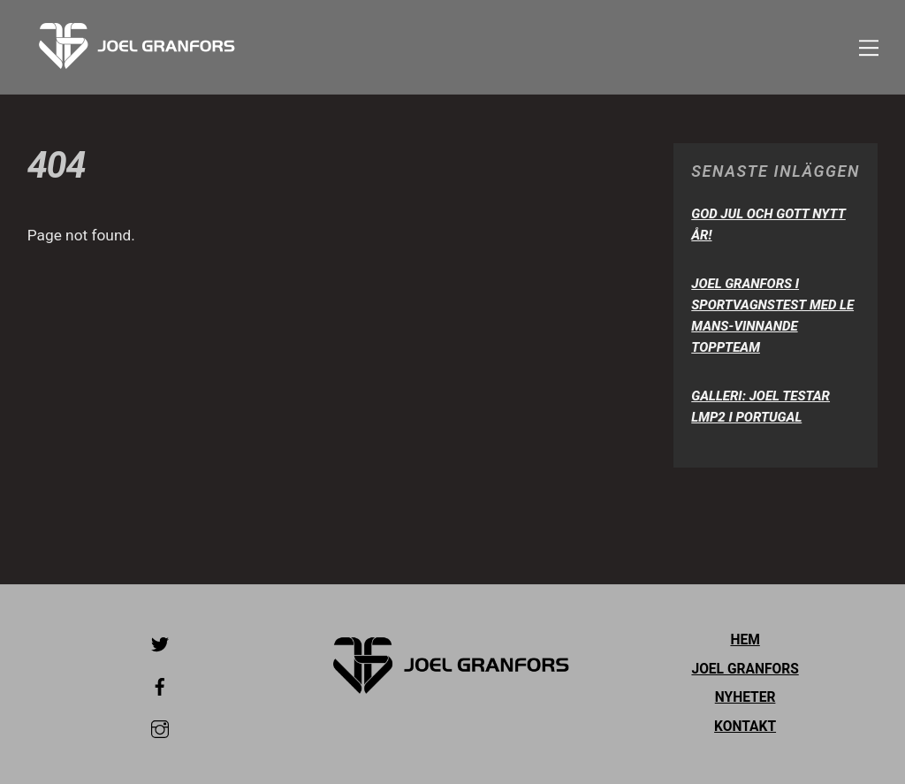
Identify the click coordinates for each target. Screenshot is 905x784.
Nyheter (745, 697)
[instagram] (160, 727)
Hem (744, 640)
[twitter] (160, 643)
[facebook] (160, 685)
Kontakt (745, 727)
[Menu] (868, 46)
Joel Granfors (744, 669)
